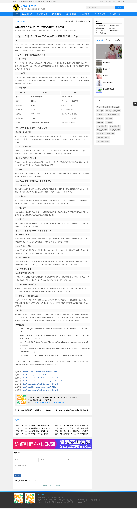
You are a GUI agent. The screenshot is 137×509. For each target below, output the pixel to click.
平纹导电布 (109, 122)
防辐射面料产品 (42, 14)
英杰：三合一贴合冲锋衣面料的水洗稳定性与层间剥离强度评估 (33, 434)
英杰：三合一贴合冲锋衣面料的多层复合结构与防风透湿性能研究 (33, 425)
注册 (122, 1)
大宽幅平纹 (110, 133)
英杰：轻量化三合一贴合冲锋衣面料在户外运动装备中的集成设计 (72, 431)
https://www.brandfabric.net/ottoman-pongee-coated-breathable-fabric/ (46, 381)
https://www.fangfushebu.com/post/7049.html (49, 402)
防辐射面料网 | (49, 503)
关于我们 (102, 1)
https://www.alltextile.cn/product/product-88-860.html (40, 384)
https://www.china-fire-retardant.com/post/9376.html (39, 387)
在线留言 (114, 1)
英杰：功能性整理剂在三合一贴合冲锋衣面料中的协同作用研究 (72, 434)
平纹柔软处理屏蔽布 (103, 141)
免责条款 (108, 1)
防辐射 (99, 107)
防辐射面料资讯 (27, 14)
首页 (16, 14)
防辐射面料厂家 (100, 14)
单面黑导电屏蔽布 (102, 130)
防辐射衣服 (115, 107)
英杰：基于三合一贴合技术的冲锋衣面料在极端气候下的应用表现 (72, 425)
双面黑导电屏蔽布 (115, 130)
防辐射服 (108, 111)
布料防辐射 (100, 118)
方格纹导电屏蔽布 (102, 126)
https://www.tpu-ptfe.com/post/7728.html (36, 375)
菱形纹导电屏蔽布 (115, 126)
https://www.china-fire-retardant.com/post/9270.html (39, 372)
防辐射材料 (116, 111)
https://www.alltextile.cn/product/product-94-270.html (40, 378)
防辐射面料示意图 (113, 114)
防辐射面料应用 (71, 14)
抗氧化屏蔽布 (101, 133)
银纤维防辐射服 (101, 114)
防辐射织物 (109, 118)
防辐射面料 (106, 107)
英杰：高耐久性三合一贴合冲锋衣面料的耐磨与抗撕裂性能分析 (72, 428)
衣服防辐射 (100, 122)
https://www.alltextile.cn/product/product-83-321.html (40, 390)
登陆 (119, 1)
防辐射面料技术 (85, 14)
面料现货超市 (100, 28)
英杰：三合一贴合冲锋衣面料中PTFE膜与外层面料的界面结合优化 (33, 428)
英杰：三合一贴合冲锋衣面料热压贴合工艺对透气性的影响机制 (33, 431)
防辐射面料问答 (115, 14)
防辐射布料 (100, 111)
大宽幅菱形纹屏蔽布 (103, 137)
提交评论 (17, 476)
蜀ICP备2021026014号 (78, 503)
